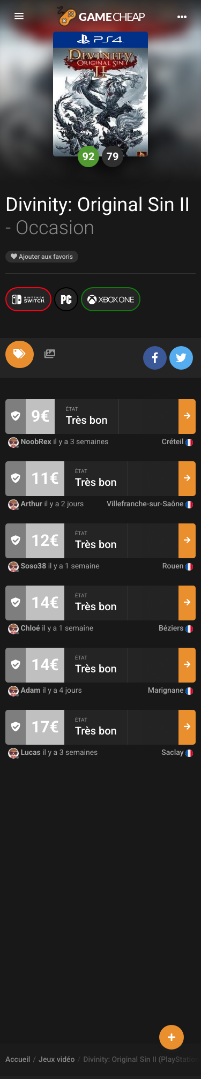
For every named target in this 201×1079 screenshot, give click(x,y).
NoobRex (30, 442)
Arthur (26, 504)
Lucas (25, 752)
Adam (25, 690)
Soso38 (28, 566)
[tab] (19, 354)
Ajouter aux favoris (42, 256)
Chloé (25, 628)
